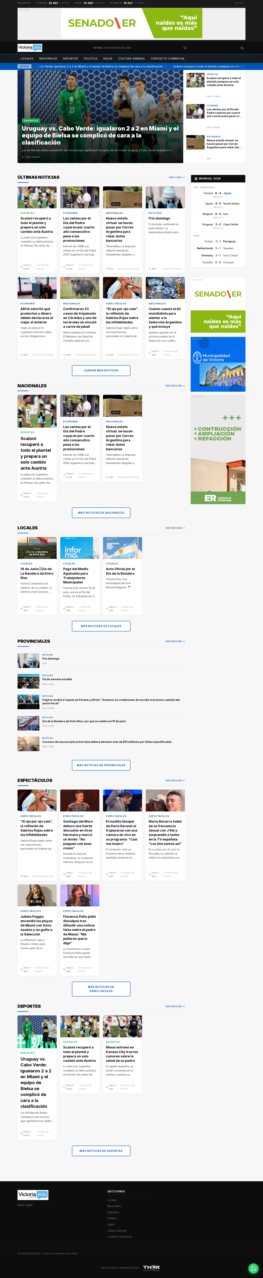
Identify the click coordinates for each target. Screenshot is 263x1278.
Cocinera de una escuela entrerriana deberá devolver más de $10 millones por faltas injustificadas (107, 741)
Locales (26, 58)
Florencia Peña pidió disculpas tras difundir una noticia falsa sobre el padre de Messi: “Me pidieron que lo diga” (79, 930)
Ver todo (177, 177)
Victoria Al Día (33, 1253)
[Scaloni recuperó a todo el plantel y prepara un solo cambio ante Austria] (214, 85)
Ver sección (175, 386)
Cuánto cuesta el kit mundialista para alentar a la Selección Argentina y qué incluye (165, 318)
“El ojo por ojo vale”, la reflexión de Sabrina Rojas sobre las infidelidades (122, 315)
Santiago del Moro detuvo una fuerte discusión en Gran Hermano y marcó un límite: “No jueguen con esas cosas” (78, 835)
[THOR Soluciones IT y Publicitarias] (151, 1268)
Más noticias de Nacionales (101, 512)
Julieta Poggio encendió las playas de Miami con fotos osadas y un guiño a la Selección (36, 925)
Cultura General (131, 58)
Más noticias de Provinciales (101, 765)
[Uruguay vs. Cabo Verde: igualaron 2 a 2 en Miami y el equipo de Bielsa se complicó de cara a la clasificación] (100, 116)
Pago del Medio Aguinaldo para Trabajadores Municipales (75, 575)
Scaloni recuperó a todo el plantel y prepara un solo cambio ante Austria (36, 225)
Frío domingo (159, 218)
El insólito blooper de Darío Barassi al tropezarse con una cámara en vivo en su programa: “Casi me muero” (121, 833)
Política (90, 58)
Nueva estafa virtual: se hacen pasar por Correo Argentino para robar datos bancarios (120, 229)
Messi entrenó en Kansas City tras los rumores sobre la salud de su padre (122, 1054)
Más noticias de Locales (101, 626)
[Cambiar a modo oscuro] (242, 48)
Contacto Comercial (168, 58)
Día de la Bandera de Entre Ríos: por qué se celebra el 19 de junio (84, 721)
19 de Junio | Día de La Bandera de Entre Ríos (36, 573)
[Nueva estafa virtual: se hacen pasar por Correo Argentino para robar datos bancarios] (214, 147)
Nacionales (48, 58)
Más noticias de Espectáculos (101, 989)
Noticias (155, 213)
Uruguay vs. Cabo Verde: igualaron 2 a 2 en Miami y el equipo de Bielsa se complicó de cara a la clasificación (94, 66)
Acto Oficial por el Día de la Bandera (120, 571)
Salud (108, 58)
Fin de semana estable (57, 679)
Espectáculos (116, 303)
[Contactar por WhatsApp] (253, 1268)
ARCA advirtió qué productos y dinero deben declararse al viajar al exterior (36, 315)
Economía (70, 213)
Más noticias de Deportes (101, 1150)
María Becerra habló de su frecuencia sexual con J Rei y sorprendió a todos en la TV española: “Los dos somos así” (165, 833)
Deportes (70, 58)
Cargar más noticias (101, 370)
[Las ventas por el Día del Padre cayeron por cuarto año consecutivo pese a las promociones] (214, 116)
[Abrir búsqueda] (185, 48)
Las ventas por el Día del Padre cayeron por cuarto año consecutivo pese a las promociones (78, 229)
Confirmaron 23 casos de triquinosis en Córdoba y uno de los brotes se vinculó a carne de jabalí (79, 318)
